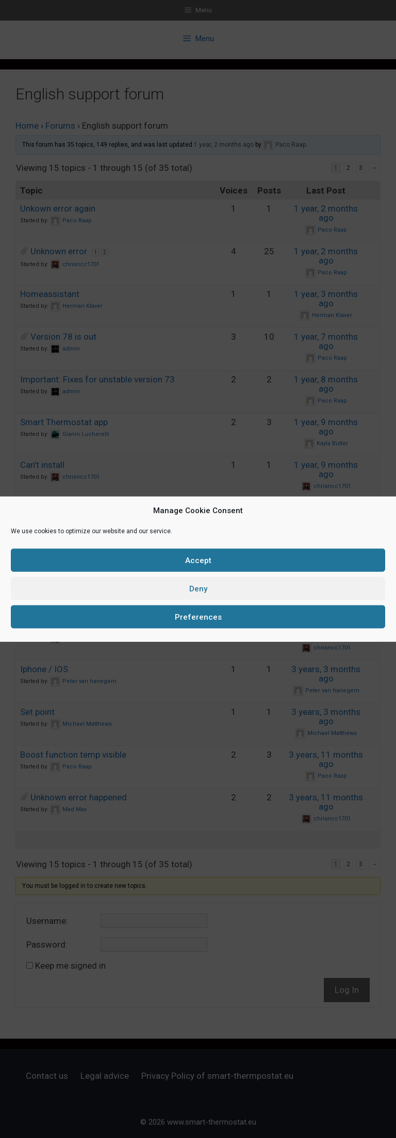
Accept (198, 560)
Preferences (198, 616)
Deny (198, 588)
